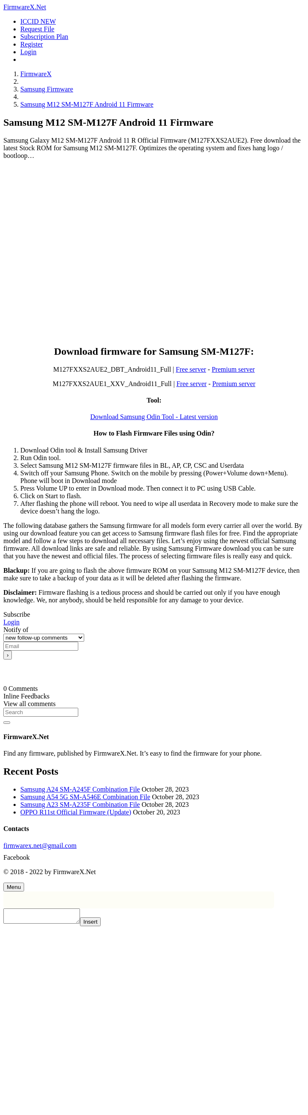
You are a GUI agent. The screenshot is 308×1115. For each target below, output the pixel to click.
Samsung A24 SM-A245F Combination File (80, 789)
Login (11, 622)
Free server (191, 369)
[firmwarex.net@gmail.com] (154, 846)
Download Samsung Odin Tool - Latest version (154, 416)
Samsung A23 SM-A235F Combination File (80, 804)
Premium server (233, 369)
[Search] (40, 712)
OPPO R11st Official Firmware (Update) (75, 812)
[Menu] (13, 887)
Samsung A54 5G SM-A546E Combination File (85, 796)
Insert (99, 924)
